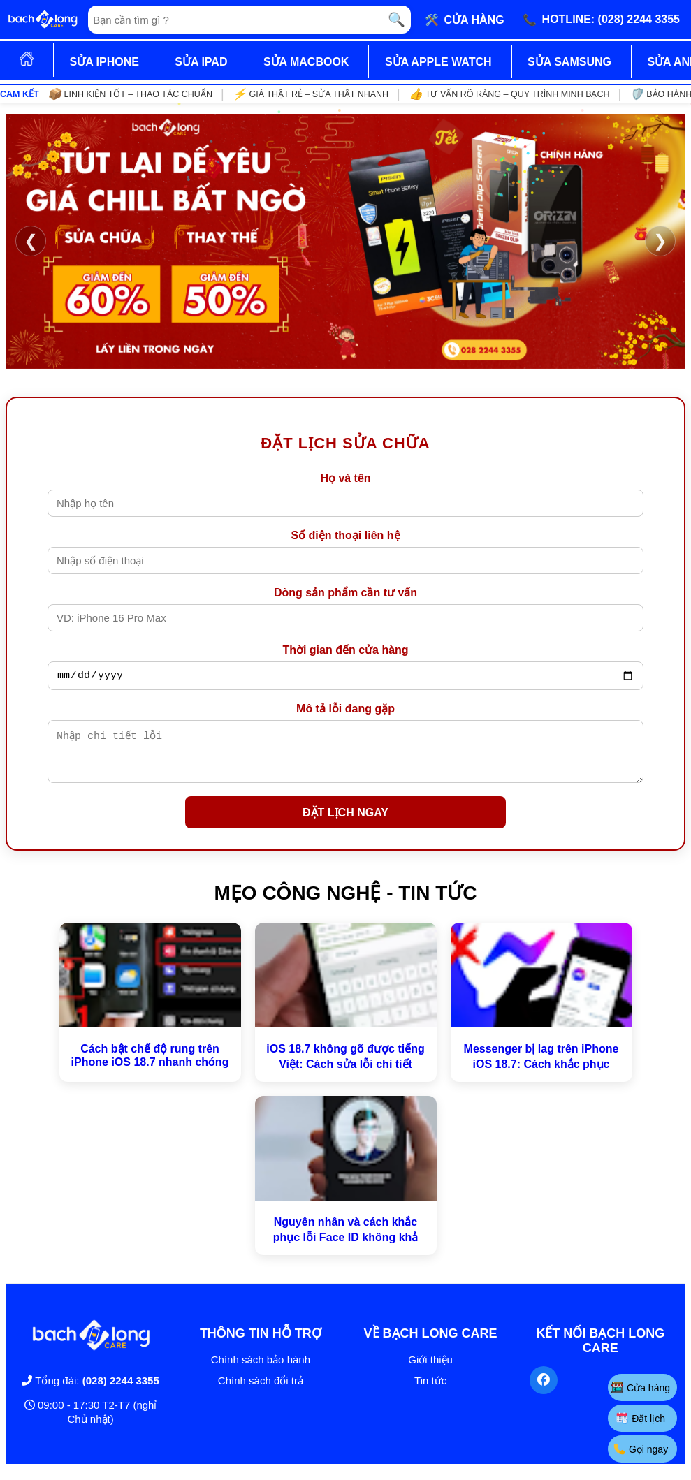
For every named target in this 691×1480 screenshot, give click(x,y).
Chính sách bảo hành (260, 1370)
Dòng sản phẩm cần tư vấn (345, 593)
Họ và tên (345, 478)
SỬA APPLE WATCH (438, 62)
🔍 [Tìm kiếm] (396, 19)
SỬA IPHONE (103, 62)
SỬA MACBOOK (306, 62)
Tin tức (430, 1391)
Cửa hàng (640, 1387)
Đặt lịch (640, 1418)
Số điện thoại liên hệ (345, 535)
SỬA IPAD (201, 62)
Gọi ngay (640, 1449)
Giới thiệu (430, 1370)
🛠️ (464, 19)
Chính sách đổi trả (260, 1391)
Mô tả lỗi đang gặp (345, 711)
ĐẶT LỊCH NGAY (345, 823)
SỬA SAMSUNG (569, 62)
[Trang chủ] (43, 20)
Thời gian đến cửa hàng (345, 650)
